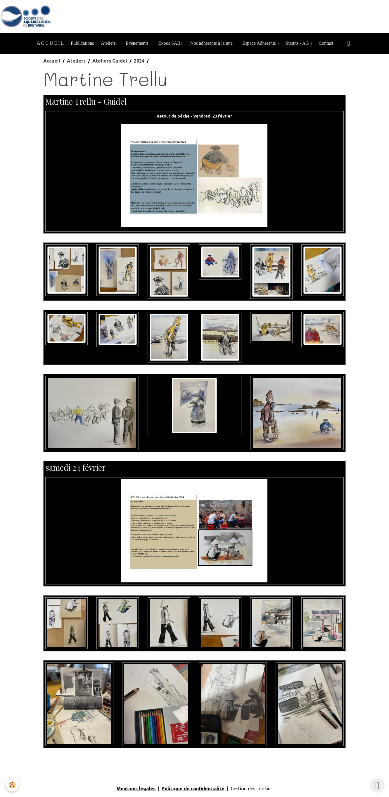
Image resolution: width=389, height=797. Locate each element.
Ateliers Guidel (109, 60)
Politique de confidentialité (192, 788)
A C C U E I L (50, 43)
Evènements (138, 43)
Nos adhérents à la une (212, 43)
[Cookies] (12, 784)
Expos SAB (169, 43)
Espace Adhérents (260, 43)
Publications (82, 43)
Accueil (51, 60)
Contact (326, 43)
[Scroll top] (377, 785)
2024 (139, 60)
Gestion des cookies (251, 788)
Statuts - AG (298, 43)
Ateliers (109, 43)
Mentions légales (135, 788)
